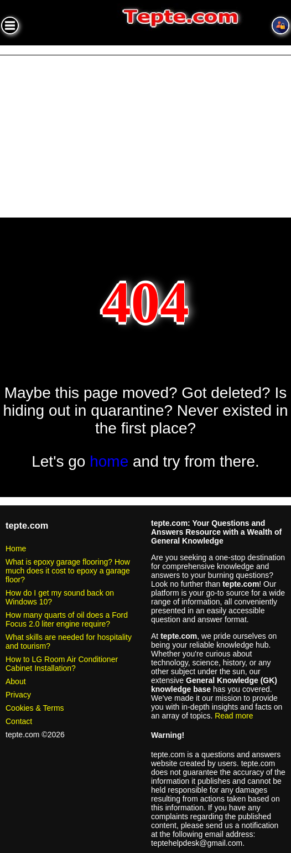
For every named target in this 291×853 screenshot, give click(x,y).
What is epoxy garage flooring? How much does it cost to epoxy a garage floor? (68, 570)
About (16, 681)
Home (16, 548)
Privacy (18, 694)
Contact (19, 721)
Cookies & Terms (35, 708)
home (109, 461)
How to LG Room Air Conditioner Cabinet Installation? (62, 664)
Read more (234, 715)
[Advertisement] (145, 138)
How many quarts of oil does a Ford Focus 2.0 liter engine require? (67, 619)
